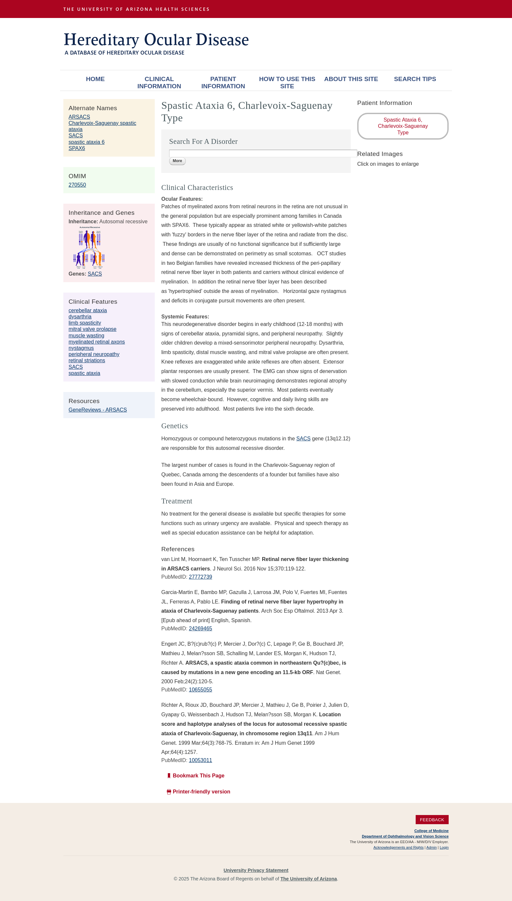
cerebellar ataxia (88, 310)
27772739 (200, 577)
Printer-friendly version (201, 791)
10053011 (200, 760)
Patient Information (223, 83)
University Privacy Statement (256, 870)
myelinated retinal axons (97, 342)
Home (95, 79)
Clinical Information (159, 83)
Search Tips (415, 79)
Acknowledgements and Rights (399, 847)
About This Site (351, 79)
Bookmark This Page (198, 775)
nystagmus (81, 348)
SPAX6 (77, 148)
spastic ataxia (84, 373)
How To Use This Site (287, 83)
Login (444, 847)
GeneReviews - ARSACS (98, 410)
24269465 (200, 628)
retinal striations (87, 360)
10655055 (200, 689)
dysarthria (80, 316)
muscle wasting (86, 335)
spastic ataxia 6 (86, 142)
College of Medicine (431, 831)
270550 (77, 185)
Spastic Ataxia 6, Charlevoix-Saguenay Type (403, 126)
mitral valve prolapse (93, 329)
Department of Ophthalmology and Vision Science (405, 836)
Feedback (432, 819)
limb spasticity (85, 323)
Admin (431, 847)
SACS (76, 135)
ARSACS (79, 117)
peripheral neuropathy (94, 354)
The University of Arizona (308, 878)
